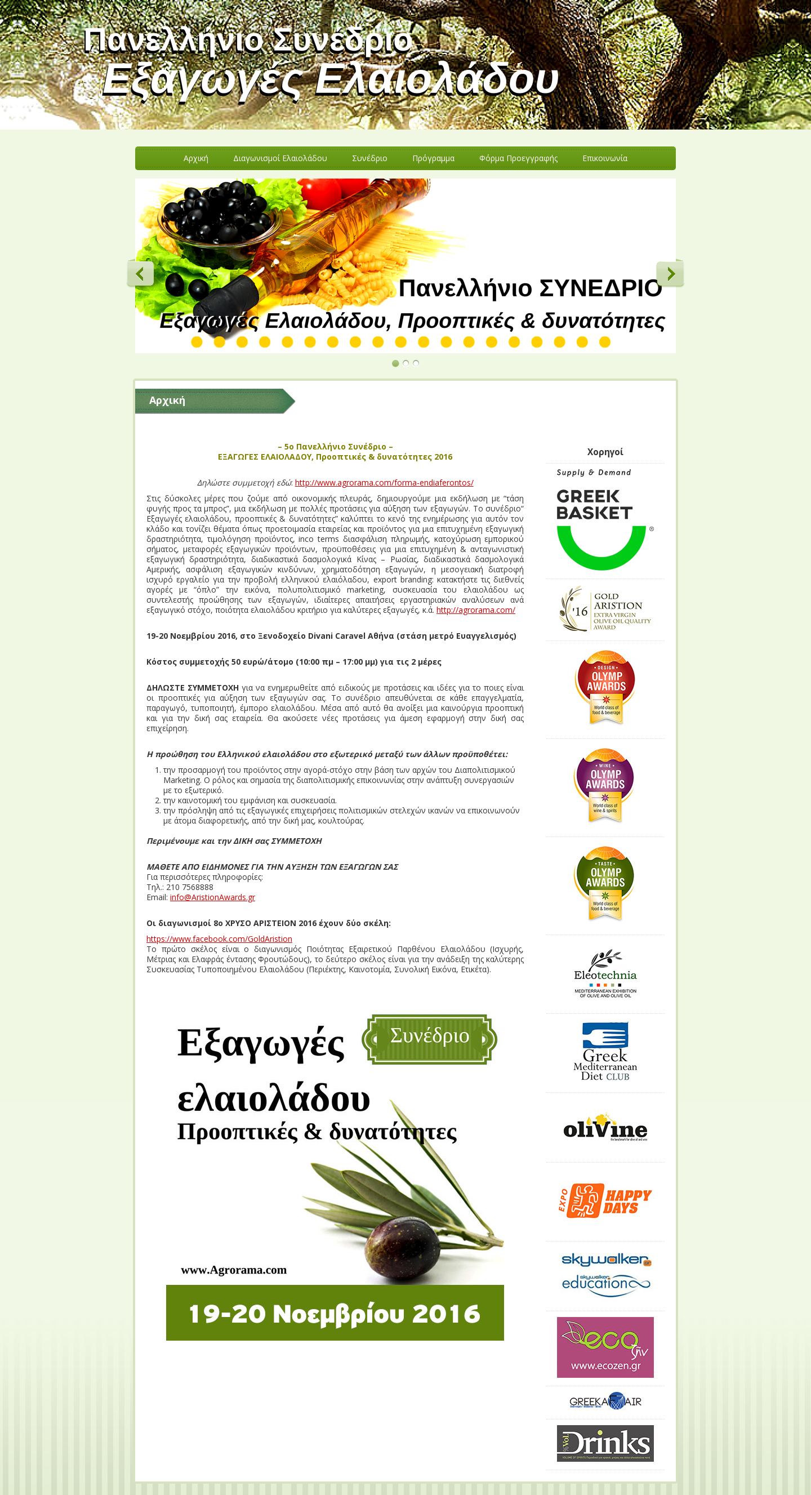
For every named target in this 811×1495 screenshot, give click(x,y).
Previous (140, 273)
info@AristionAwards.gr (212, 897)
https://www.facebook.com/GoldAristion (219, 938)
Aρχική (196, 158)
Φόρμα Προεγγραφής (518, 158)
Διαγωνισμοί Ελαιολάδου (280, 158)
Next (670, 273)
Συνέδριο (369, 158)
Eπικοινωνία (604, 158)
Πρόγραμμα (433, 158)
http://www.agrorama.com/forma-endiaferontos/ (384, 482)
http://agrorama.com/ (475, 609)
